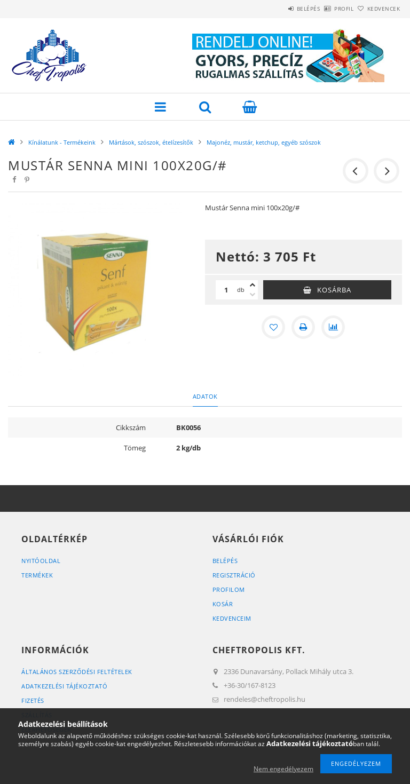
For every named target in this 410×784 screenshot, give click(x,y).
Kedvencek (378, 8)
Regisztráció (234, 575)
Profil (326, 8)
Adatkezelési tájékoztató (64, 686)
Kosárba (334, 290)
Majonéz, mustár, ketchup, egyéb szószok (264, 142)
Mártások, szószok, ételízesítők (151, 142)
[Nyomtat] (303, 327)
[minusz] (252, 294)
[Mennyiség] (226, 289)
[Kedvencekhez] (273, 327)
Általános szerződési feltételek (76, 672)
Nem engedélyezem (283, 768)
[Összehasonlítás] (333, 327)
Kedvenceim (231, 618)
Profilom (228, 589)
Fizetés (32, 700)
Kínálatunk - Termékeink (62, 142)
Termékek (37, 575)
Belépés (278, 8)
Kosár (222, 604)
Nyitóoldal (40, 561)
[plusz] (252, 285)
